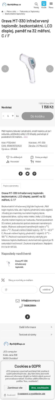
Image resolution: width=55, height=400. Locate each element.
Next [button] (50, 68)
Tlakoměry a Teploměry (29, 11)
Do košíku (38, 116)
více (26, 137)
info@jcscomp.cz (30, 300)
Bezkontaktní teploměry (15, 14)
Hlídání (38, 161)
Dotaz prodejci (41, 157)
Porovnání (14, 161)
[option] (27, 69)
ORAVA (14, 149)
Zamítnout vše (15, 388)
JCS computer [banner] (11, 5)
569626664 (30, 305)
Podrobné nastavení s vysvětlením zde (27, 394)
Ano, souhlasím (40, 388)
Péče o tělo (11, 11)
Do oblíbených (16, 157)
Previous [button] (5, 68)
